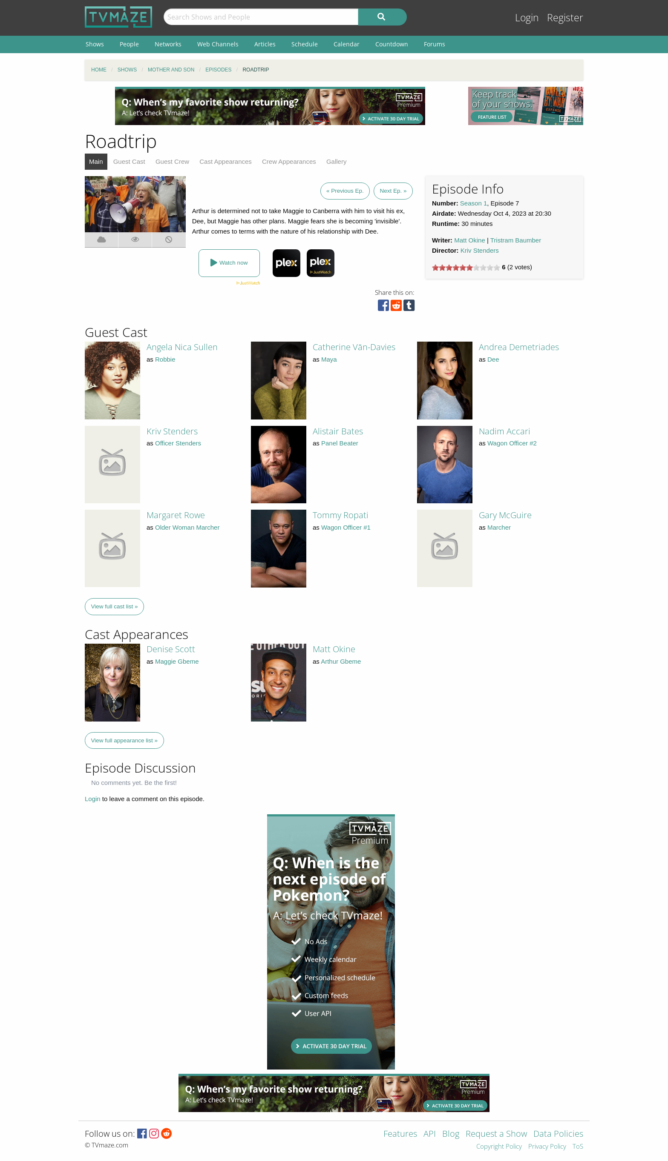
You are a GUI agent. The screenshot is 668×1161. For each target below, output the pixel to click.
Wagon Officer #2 (512, 443)
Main (96, 161)
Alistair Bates (338, 431)
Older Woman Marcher (187, 527)
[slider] (466, 267)
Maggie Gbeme (177, 661)
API (429, 1134)
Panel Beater (339, 443)
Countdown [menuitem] (391, 44)
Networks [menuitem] (168, 44)
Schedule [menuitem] (304, 44)
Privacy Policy (547, 1146)
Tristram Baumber (515, 240)
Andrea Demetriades (519, 347)
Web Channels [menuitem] (218, 44)
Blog (450, 1134)
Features (400, 1134)
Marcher (499, 527)
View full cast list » (114, 606)
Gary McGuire (505, 515)
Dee (493, 359)
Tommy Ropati (341, 515)
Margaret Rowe (176, 515)
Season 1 (473, 203)
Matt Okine (469, 240)
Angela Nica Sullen (182, 347)
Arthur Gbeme (341, 661)
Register (565, 17)
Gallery (336, 161)
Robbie (165, 359)
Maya (329, 359)
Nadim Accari (504, 431)
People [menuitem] (129, 44)
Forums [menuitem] (434, 44)
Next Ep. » (393, 191)
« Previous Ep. (345, 191)
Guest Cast (129, 161)
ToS (578, 1146)
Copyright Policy (499, 1146)
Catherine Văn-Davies (354, 347)
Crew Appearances (289, 161)
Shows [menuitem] (95, 44)
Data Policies (558, 1134)
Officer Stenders (178, 443)
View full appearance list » (124, 740)
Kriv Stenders (480, 250)
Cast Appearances (225, 161)
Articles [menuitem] (265, 44)
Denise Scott (171, 649)
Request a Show (496, 1134)
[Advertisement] (270, 106)
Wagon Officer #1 (346, 527)
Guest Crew (172, 161)
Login (527, 17)
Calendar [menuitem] (347, 44)
